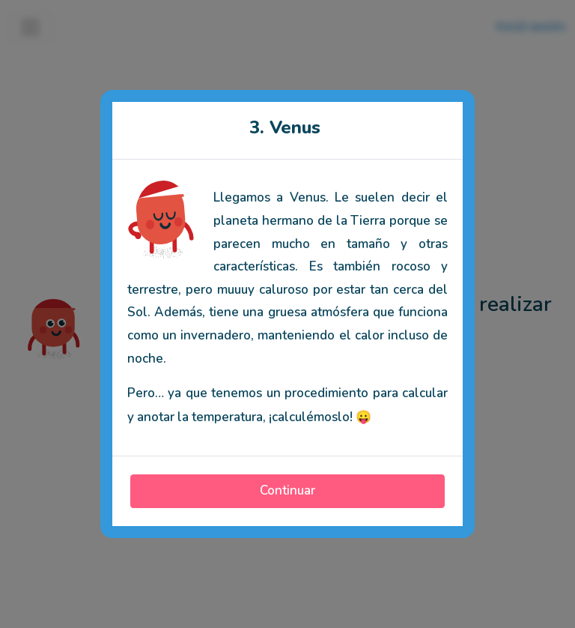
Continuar (287, 490)
